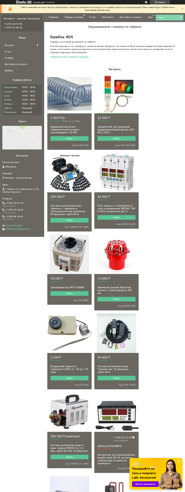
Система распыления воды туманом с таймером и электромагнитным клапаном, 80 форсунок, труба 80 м (159, 131)
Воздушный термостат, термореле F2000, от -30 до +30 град (66, 290)
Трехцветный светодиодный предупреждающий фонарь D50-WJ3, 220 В (112, 129)
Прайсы (9, 70)
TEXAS (55, 466)
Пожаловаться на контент (105, 489)
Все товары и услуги (113, 402)
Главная (53, 17)
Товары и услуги (73, 17)
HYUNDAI (56, 428)
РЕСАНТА (56, 423)
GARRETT (56, 432)
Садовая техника (105, 445)
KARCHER (56, 470)
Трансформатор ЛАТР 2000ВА (113, 208)
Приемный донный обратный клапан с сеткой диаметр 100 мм (159, 211)
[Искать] (180, 17)
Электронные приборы (108, 428)
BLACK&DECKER (59, 457)
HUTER (55, 474)
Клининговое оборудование (110, 470)
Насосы (100, 419)
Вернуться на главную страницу (70, 56)
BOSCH (55, 419)
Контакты (107, 17)
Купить (68, 138)
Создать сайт (39, 2)
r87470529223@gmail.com (18, 229)
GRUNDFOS (57, 436)
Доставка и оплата (131, 17)
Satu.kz (106, 486)
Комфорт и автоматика (108, 440)
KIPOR (55, 462)
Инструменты (103, 423)
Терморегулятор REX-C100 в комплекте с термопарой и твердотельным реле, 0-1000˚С (114, 372)
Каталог (9, 45)
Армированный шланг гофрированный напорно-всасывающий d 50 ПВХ (65, 129)
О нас (92, 17)
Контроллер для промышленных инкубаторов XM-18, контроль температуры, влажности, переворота (68, 383)
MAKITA (55, 440)
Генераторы (102, 432)
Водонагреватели (105, 453)
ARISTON (56, 449)
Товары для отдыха (106, 474)
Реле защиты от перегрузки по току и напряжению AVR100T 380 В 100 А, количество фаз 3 (68, 211)
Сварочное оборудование (109, 449)
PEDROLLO (57, 453)
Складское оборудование (109, 462)
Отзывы (9, 58)
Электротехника (104, 436)
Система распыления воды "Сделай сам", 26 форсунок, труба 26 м (111, 290)
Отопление (102, 457)
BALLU (55, 445)
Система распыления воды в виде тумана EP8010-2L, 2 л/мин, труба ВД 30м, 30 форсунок (158, 291)
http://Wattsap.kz (14, 225)
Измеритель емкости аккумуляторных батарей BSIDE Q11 (160, 372)
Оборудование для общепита (111, 466)
